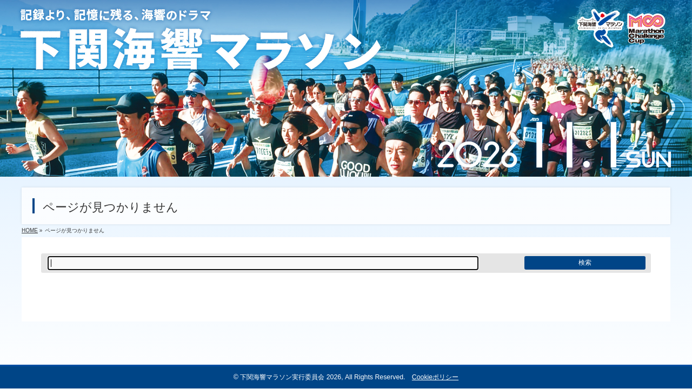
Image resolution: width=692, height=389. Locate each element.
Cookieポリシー (435, 377)
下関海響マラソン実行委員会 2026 (290, 377)
